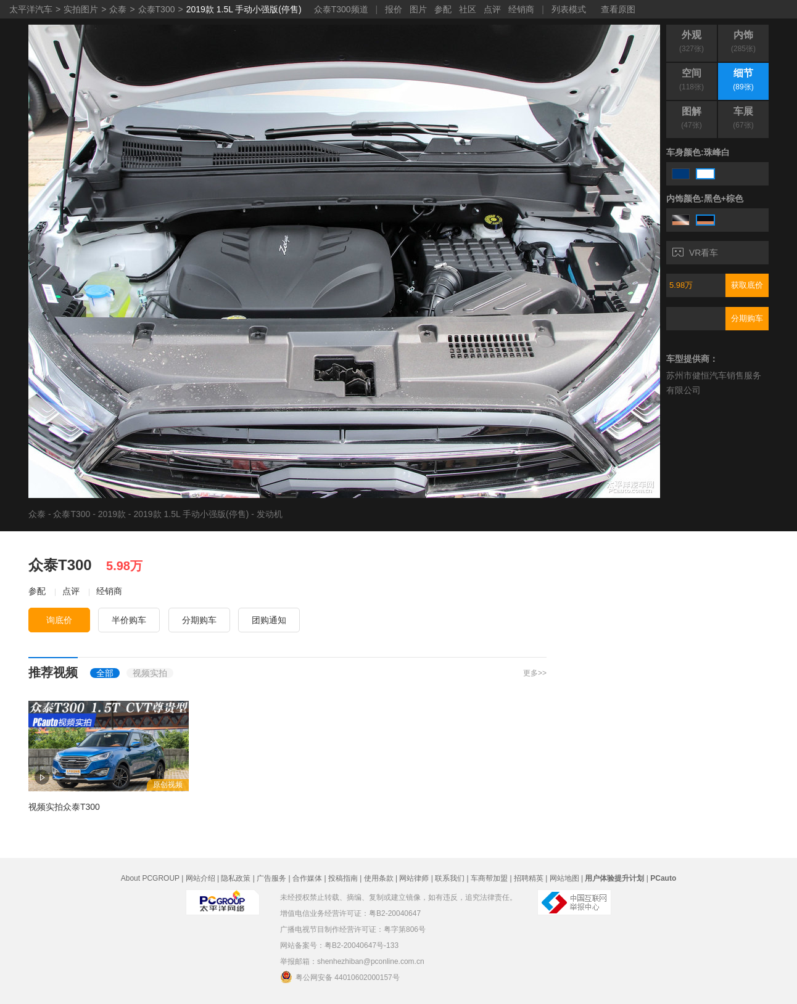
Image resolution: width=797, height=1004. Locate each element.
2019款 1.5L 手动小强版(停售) (244, 9)
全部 (105, 673)
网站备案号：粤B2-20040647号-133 (339, 945)
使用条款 (379, 878)
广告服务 (271, 878)
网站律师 (414, 878)
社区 (467, 9)
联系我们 (450, 878)
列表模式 (568, 9)
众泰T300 (156, 9)
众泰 (117, 9)
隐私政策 (235, 878)
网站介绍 (200, 878)
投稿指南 (343, 878)
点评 (492, 9)
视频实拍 (150, 673)
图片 (418, 9)
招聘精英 (528, 878)
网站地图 (564, 878)
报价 (393, 9)
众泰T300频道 (341, 9)
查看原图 (618, 9)
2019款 (112, 514)
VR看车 (695, 253)
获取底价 (747, 285)
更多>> (535, 673)
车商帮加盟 (489, 878)
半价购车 (129, 620)
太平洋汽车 (30, 9)
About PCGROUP (150, 878)
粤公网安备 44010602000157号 (340, 977)
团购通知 (269, 620)
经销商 (521, 9)
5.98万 (681, 285)
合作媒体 (307, 878)
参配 (443, 9)
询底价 (59, 620)
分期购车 (747, 318)
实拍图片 (81, 9)
